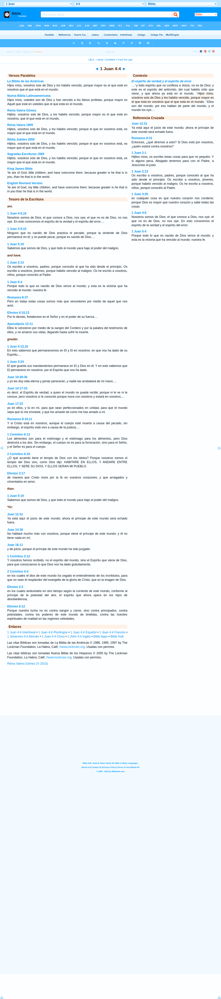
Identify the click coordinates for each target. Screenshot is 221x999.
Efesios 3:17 (16, 473)
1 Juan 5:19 (15, 244)
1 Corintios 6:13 (18, 434)
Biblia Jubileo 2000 (21, 139)
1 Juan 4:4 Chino (53, 636)
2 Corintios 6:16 (18, 454)
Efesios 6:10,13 (18, 312)
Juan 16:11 (15, 545)
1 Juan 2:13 (15, 262)
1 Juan (17, 52)
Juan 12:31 (15, 514)
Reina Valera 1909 (20, 125)
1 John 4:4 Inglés (79, 636)
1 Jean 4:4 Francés (112, 632)
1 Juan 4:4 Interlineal (21, 632)
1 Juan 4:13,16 (17, 346)
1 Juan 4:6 (139, 212)
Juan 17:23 (15, 403)
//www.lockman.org (72, 647)
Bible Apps (100, 636)
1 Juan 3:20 (140, 194)
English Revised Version (24, 183)
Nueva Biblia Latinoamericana (28, 95)
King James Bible (20, 168)
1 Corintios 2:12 (18, 556)
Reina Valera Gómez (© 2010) (27, 663)
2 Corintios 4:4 (17, 571)
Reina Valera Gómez (21, 110)
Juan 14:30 (15, 529)
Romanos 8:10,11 (19, 419)
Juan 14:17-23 (17, 388)
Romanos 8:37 (17, 297)
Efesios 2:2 (15, 587)
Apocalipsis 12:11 (20, 324)
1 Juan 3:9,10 (16, 229)
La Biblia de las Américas (25, 81)
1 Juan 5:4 (14, 282)
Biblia (9, 52)
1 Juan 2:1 (139, 152)
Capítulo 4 (28, 52)
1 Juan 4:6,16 (16, 213)
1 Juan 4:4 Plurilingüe (53, 632)
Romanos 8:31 (142, 138)
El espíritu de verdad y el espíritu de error (161, 81)
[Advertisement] (110, 694)
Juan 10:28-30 (17, 377)
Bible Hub (117, 636)
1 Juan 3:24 (15, 361)
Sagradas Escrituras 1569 (25, 154)
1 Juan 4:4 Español (83, 632)
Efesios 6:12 (16, 606)
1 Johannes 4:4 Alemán (23, 636)
